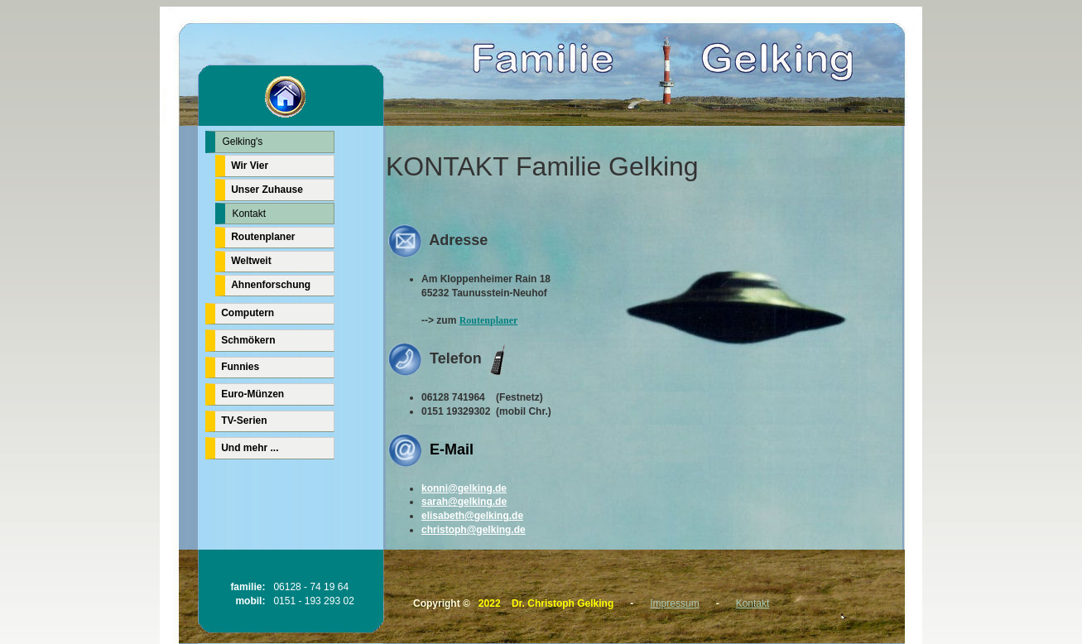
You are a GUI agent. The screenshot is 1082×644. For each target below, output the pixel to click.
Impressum (674, 603)
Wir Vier (249, 165)
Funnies (240, 366)
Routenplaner (488, 320)
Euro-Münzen (252, 394)
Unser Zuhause (267, 189)
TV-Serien (244, 420)
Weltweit (251, 261)
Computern (247, 313)
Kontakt (753, 603)
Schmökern (248, 340)
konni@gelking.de (464, 488)
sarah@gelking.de (464, 501)
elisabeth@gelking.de (472, 515)
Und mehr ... (249, 448)
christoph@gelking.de (473, 530)
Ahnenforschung (270, 285)
